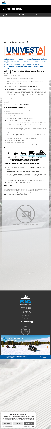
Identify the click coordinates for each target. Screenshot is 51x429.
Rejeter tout (7, 423)
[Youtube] (21, 322)
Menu (47, 2)
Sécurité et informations (22, 14)
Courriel (27, 315)
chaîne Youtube (23, 104)
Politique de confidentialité (28, 419)
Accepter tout (29, 423)
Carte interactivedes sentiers (15, 339)
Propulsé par (29, 426)
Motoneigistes (10, 14)
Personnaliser (18, 423)
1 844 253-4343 (27, 312)
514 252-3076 (26, 311)
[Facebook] (19, 322)
